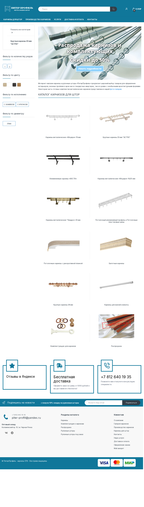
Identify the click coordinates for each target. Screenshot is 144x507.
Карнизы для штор (121, 431)
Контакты (118, 434)
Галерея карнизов (121, 424)
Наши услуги (119, 438)
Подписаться (131, 403)
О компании (118, 420)
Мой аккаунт (119, 448)
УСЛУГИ (57, 19)
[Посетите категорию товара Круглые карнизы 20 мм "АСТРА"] (116, 118)
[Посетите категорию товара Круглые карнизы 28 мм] (63, 286)
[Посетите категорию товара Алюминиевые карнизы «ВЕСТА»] (63, 160)
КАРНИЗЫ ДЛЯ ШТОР (12, 19)
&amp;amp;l (15, 382)
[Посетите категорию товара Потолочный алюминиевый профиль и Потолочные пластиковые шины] (116, 202)
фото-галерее (116, 89)
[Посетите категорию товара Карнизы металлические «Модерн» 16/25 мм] (116, 160)
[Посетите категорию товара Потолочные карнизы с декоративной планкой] (63, 245)
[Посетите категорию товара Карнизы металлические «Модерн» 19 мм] (63, 118)
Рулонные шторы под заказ (72, 434)
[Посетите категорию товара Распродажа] (116, 327)
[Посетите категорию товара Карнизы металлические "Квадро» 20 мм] (63, 201)
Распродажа (66, 427)
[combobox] (74, 9)
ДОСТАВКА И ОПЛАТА (74, 19)
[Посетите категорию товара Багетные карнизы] (116, 245)
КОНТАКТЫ (92, 19)
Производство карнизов (124, 427)
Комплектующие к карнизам (72, 424)
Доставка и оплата (121, 441)
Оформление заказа (122, 445)
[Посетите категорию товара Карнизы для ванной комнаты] (116, 286)
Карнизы (64, 420)
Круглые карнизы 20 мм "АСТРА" (21, 42)
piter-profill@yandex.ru (26, 417)
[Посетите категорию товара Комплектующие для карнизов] (63, 327)
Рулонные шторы (68, 431)
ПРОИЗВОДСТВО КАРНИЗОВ (38, 19)
